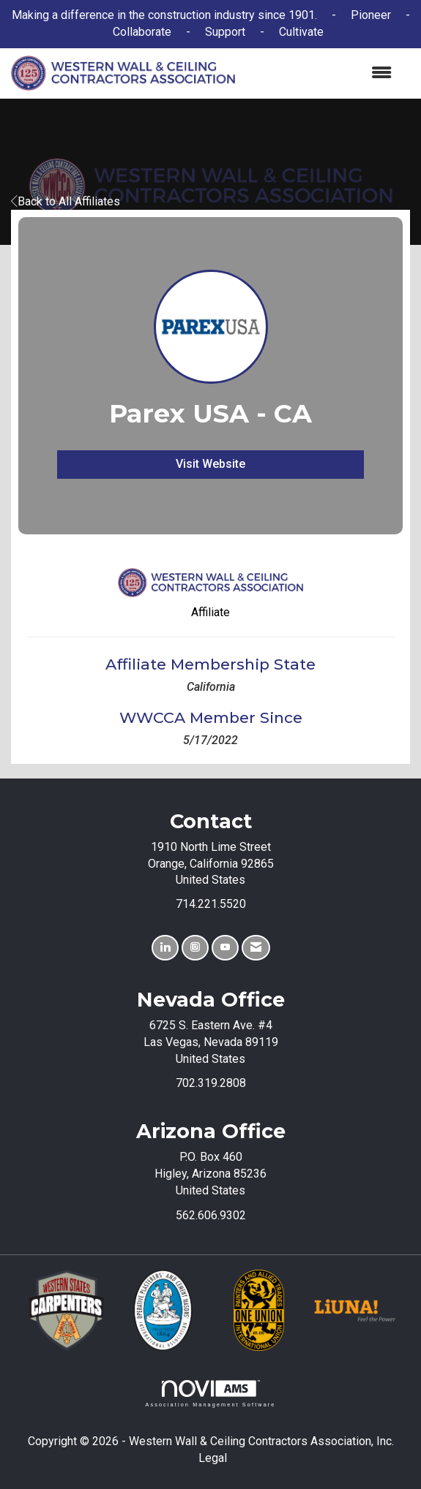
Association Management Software (210, 1393)
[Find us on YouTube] (225, 948)
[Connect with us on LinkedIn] (165, 948)
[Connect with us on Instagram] (195, 948)
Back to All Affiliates (65, 201)
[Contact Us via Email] (256, 948)
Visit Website (210, 464)
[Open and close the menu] (320, 73)
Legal (212, 1458)
